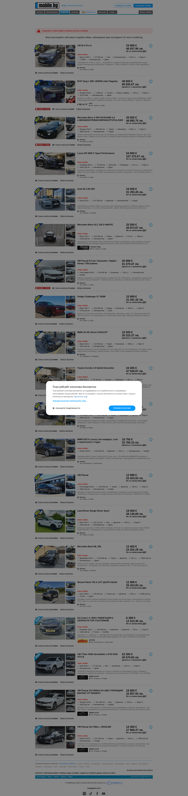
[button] (94, 401)
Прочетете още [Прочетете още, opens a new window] (80, 396)
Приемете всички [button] (122, 408)
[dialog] (94, 398)
